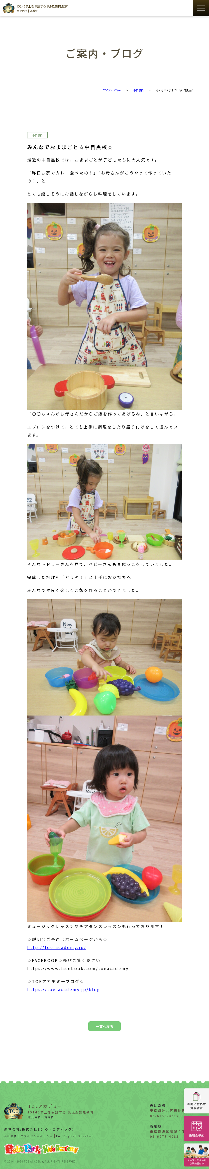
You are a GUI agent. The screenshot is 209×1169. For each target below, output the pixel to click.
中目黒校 (37, 135)
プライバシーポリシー (36, 1136)
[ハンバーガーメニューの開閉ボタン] (201, 8)
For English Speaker (74, 1136)
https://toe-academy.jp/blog (63, 989)
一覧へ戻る (104, 1026)
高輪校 (34, 11)
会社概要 (10, 1136)
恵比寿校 (22, 11)
